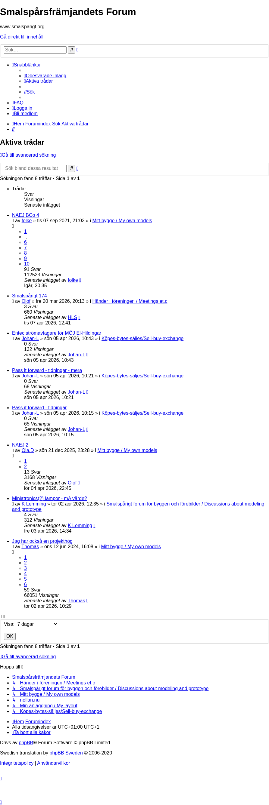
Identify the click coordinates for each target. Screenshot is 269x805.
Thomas (30, 546)
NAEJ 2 (20, 444)
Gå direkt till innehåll (21, 36)
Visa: (31, 624)
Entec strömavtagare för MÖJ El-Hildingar (56, 333)
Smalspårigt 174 (29, 295)
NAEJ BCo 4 (25, 215)
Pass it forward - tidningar (39, 407)
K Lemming (34, 503)
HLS (72, 317)
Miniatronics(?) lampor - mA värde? (49, 498)
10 (27, 263)
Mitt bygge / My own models (122, 220)
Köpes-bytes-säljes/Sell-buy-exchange (142, 338)
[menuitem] (45, 75)
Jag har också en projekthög (42, 541)
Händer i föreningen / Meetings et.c (129, 301)
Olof (26, 301)
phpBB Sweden (66, 752)
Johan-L (30, 338)
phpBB (26, 742)
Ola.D (28, 450)
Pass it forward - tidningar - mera (47, 370)
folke (27, 220)
